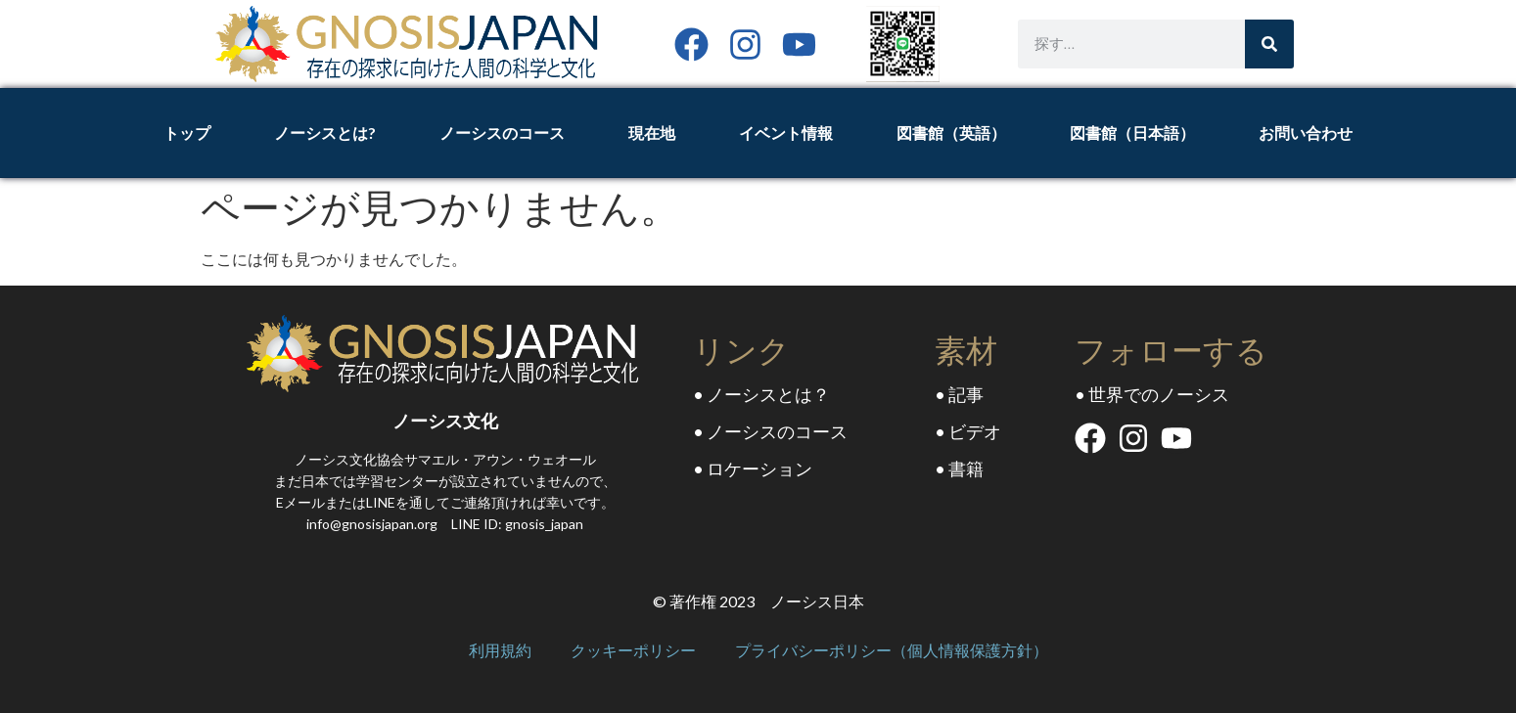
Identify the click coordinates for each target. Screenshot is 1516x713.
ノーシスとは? (325, 132)
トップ (186, 132)
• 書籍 (959, 468)
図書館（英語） (951, 132)
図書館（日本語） (1132, 132)
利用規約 (500, 651)
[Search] (1269, 44)
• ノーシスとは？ (761, 394)
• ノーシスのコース (770, 431)
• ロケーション (752, 468)
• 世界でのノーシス (1152, 394)
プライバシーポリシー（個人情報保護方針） (891, 651)
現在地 (651, 132)
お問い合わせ (1306, 132)
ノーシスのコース (502, 132)
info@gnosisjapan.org (371, 523)
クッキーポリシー (633, 651)
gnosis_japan (544, 523)
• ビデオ (968, 431)
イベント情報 (786, 132)
